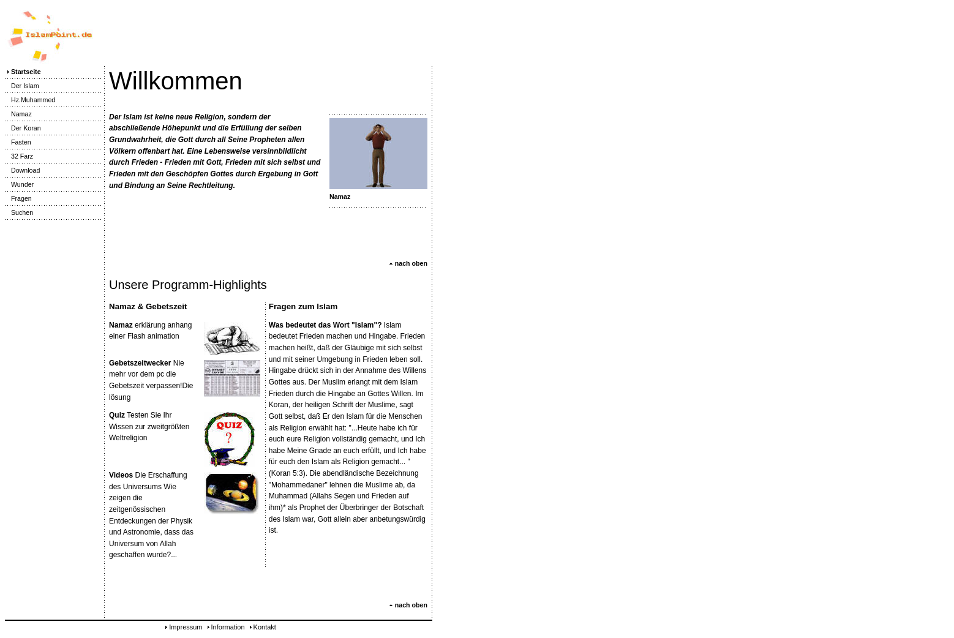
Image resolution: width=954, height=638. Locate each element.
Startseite (23, 71)
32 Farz (19, 156)
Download (22, 170)
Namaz (18, 114)
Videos (121, 475)
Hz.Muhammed (30, 99)
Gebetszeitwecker (140, 363)
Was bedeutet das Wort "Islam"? (325, 325)
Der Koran (23, 128)
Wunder (19, 184)
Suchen (19, 212)
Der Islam (22, 85)
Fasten (18, 142)
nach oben (408, 263)
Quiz (117, 415)
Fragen (18, 198)
